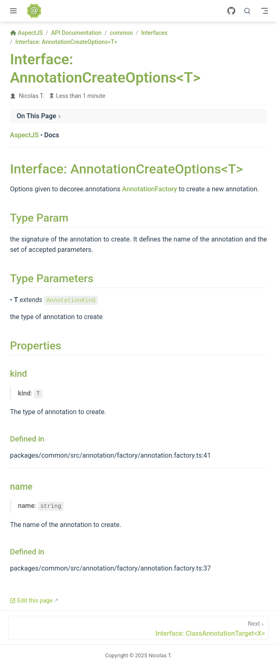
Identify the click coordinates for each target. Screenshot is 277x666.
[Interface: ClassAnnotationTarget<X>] (138, 627)
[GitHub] (231, 10)
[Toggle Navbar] (264, 10)
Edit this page (31, 600)
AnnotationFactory (149, 189)
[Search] (247, 11)
